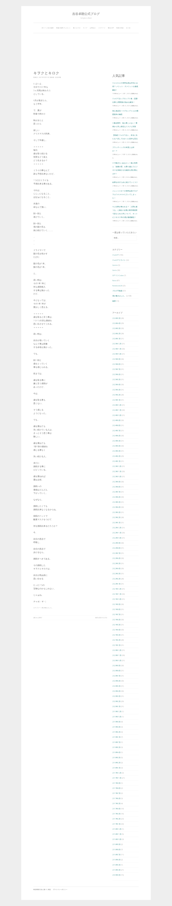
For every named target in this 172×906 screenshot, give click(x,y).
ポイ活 (128, 28)
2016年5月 (116, 865)
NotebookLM (117, 286)
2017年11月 (116, 778)
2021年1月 (116, 645)
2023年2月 (116, 517)
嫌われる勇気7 (37, 618)
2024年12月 (116, 405)
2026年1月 (116, 338)
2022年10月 (116, 538)
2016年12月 (116, 829)
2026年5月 (116, 318)
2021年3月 (116, 635)
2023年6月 (116, 497)
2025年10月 (116, 354)
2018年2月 (116, 762)
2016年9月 (116, 844)
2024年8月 (116, 425)
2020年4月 (116, 691)
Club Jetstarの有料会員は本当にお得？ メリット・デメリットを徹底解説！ (125, 86)
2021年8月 (116, 609)
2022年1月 (116, 584)
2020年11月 (116, 655)
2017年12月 (116, 773)
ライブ (85, 28)
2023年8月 (116, 487)
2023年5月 (116, 502)
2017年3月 (116, 814)
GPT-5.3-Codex (118, 275)
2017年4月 (116, 808)
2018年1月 (116, 768)
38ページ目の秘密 (48, 28)
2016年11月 (116, 834)
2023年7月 (116, 492)
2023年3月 (116, 512)
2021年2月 (116, 640)
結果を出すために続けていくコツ (125, 182)
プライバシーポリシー (60, 889)
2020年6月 (116, 681)
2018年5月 (116, 747)
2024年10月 (116, 415)
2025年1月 (116, 400)
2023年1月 (116, 522)
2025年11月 (116, 349)
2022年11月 (116, 533)
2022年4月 (116, 568)
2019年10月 (116, 717)
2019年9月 (116, 722)
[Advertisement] (86, 52)
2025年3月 (116, 390)
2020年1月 (116, 706)
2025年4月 (116, 384)
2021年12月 (116, 589)
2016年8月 (116, 849)
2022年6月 (116, 558)
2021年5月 (116, 625)
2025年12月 (116, 343)
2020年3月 (116, 696)
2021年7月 (116, 614)
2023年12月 (116, 466)
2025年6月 (116, 374)
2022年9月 (116, 543)
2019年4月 (116, 727)
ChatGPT (115, 255)
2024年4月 (116, 446)
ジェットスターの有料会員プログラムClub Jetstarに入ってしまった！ (125, 194)
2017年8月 (116, 788)
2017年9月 (116, 783)
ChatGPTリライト (119, 260)
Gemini (115, 265)
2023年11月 (116, 471)
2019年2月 (116, 732)
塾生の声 (111, 28)
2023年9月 (116, 482)
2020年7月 (116, 676)
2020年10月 (116, 660)
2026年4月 (116, 323)
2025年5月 (116, 379)
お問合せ (93, 28)
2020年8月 (116, 670)
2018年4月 (116, 752)
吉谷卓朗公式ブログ (86, 14)
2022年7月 (116, 553)
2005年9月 (116, 875)
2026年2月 (116, 333)
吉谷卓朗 (58, 77)
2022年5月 (116, 563)
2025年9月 (116, 359)
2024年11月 (116, 410)
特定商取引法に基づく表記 (42, 889)
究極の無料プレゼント (63, 28)
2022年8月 (116, 548)
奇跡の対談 (120, 28)
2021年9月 (116, 604)
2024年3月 (116, 451)
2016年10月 (116, 839)
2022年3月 (116, 573)
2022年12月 (116, 527)
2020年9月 (116, 665)
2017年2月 (116, 819)
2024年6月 (116, 435)
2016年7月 (116, 854)
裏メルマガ (76, 28)
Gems (114, 270)
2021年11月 (116, 594)
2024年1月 (116, 461)
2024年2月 (116, 456)
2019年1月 (116, 737)
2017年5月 (116, 803)
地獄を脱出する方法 (101, 618)
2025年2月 (116, 395)
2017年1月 (116, 824)
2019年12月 (116, 711)
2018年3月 (116, 757)
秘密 (114, 301)
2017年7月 (116, 793)
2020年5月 (116, 686)
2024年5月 (116, 441)
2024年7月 (116, 430)
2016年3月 (116, 870)
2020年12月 (116, 650)
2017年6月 (116, 798)
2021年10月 (116, 599)
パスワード (101, 28)
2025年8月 (116, 364)
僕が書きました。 (47, 608)
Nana (114, 280)
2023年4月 (116, 507)
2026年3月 (116, 328)
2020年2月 (116, 701)
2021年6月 (116, 619)
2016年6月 (116, 859)
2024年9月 (116, 420)
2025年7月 (116, 369)
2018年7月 (116, 742)
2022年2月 (116, 579)
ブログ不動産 (117, 291)
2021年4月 (116, 630)
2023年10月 (116, 476)
